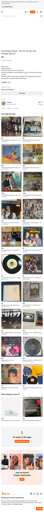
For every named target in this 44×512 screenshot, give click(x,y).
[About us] (37, 11)
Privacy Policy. (18, 504)
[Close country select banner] (42, 2)
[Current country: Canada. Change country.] (41, 12)
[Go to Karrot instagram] (34, 494)
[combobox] (20, 16)
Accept (39, 508)
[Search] (41, 16)
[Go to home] (2, 12)
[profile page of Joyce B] (3, 103)
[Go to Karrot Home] (6, 493)
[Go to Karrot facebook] (31, 494)
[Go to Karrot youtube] (38, 494)
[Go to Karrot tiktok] (41, 494)
